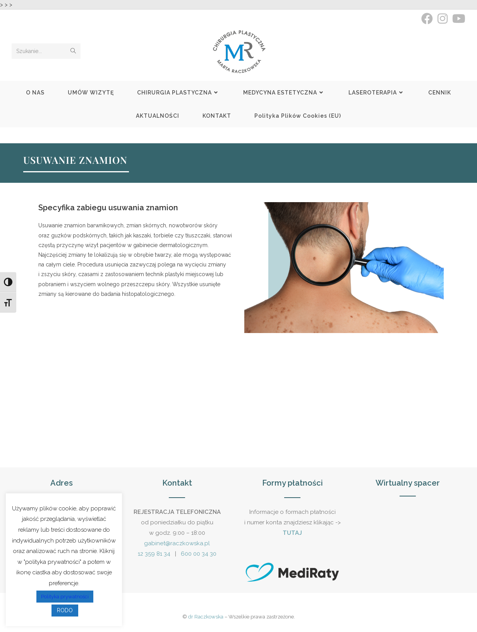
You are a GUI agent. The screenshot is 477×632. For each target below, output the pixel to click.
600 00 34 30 (198, 553)
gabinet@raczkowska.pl (177, 543)
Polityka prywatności (65, 596)
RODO (65, 610)
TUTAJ (292, 532)
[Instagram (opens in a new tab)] (442, 18)
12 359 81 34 (154, 553)
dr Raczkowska (205, 617)
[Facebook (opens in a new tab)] (427, 18)
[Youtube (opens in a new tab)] (457, 18)
